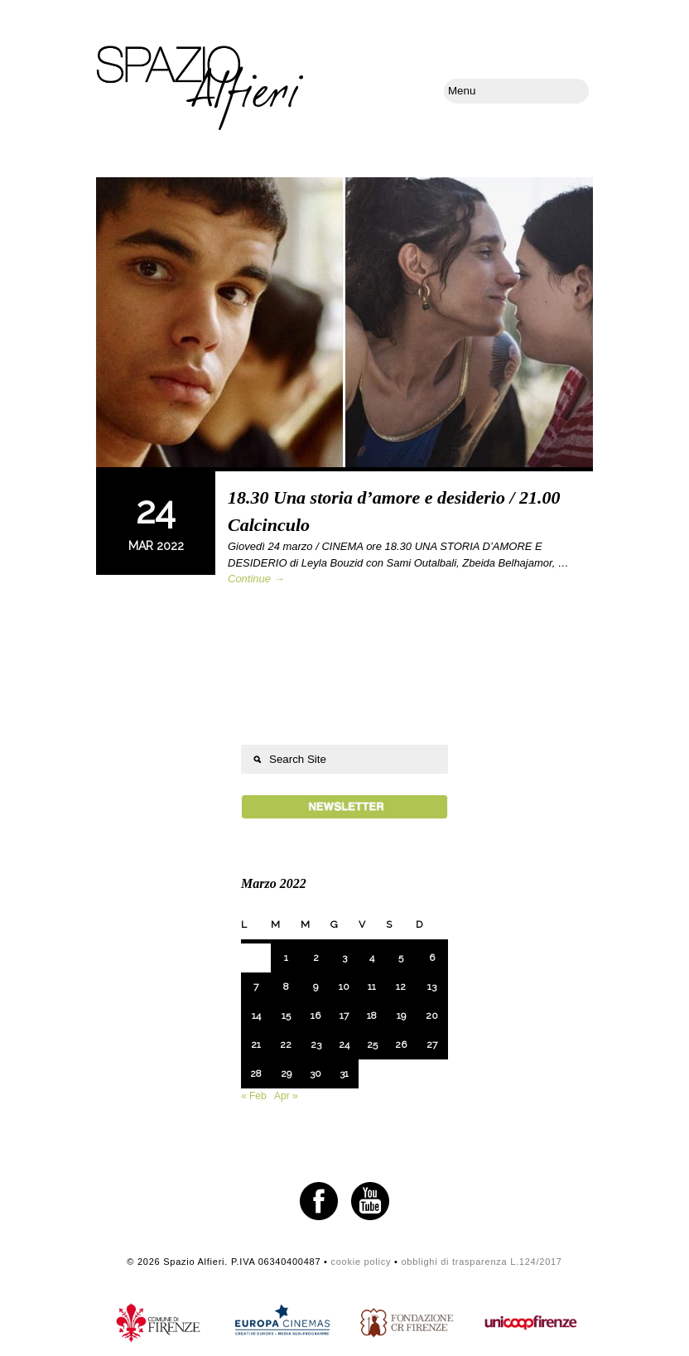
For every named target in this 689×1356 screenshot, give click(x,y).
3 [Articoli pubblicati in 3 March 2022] (344, 957)
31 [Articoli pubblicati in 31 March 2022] (344, 1073)
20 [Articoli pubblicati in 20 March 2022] (432, 1015)
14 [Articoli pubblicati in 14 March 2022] (256, 1015)
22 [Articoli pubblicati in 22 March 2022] (286, 1044)
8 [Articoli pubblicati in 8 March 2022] (286, 986)
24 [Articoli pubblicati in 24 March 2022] (344, 1044)
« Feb (254, 1096)
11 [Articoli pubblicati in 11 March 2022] (372, 986)
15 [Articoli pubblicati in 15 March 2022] (286, 1015)
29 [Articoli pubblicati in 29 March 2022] (286, 1073)
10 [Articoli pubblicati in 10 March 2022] (344, 986)
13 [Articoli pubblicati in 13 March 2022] (431, 986)
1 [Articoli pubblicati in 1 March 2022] (286, 957)
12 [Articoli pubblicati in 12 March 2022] (401, 986)
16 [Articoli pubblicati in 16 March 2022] (315, 1015)
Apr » (286, 1096)
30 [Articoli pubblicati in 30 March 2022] (315, 1073)
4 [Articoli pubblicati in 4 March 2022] (371, 957)
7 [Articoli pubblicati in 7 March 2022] (255, 986)
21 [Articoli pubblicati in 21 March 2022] (256, 1044)
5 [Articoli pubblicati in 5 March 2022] (400, 957)
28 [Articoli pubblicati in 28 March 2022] (256, 1073)
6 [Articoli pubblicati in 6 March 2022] (432, 957)
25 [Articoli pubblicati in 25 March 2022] (372, 1044)
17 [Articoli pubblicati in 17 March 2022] (344, 1015)
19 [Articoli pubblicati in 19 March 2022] (401, 1015)
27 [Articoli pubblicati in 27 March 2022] (431, 1044)
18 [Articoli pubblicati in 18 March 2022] (372, 1015)
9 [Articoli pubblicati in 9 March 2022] (315, 986)
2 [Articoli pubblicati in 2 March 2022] (316, 957)
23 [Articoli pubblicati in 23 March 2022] (316, 1044)
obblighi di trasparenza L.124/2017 (481, 1262)
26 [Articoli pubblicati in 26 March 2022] (401, 1044)
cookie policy (360, 1262)
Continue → (256, 578)
